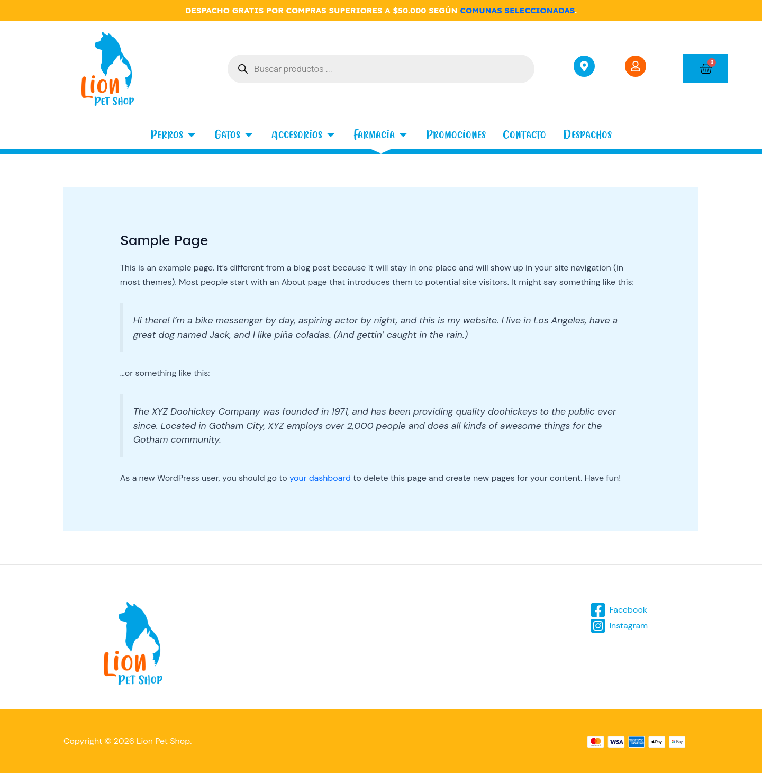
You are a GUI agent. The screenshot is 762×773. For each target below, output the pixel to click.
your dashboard (320, 477)
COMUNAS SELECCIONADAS (517, 10)
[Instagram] (619, 626)
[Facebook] (619, 610)
